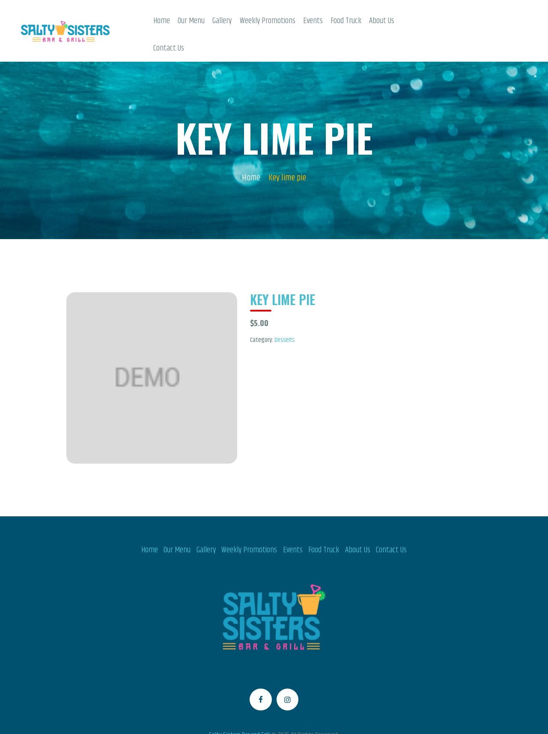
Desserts (284, 313)
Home (251, 151)
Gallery (206, 523)
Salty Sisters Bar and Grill (239, 708)
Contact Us (391, 523)
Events (293, 523)
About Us (357, 523)
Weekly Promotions (249, 523)
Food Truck (323, 523)
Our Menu (177, 523)
